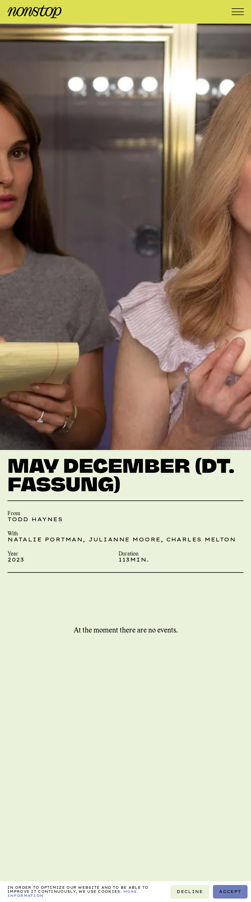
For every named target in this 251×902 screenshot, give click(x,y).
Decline (190, 891)
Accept (230, 891)
